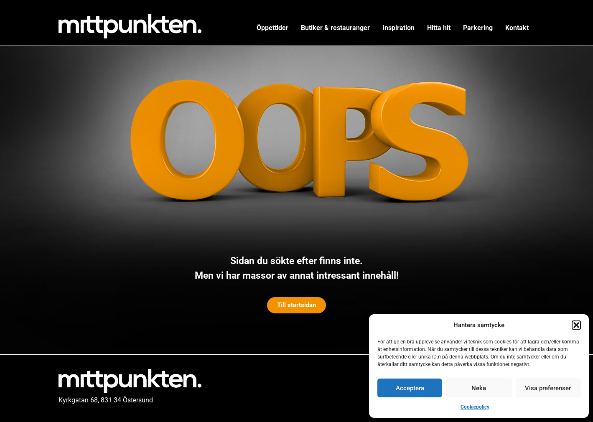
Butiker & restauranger (335, 28)
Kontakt (517, 28)
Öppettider (272, 28)
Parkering (478, 28)
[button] (576, 325)
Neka (478, 388)
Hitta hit (438, 28)
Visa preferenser (548, 388)
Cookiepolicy (475, 407)
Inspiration (398, 28)
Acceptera (410, 388)
